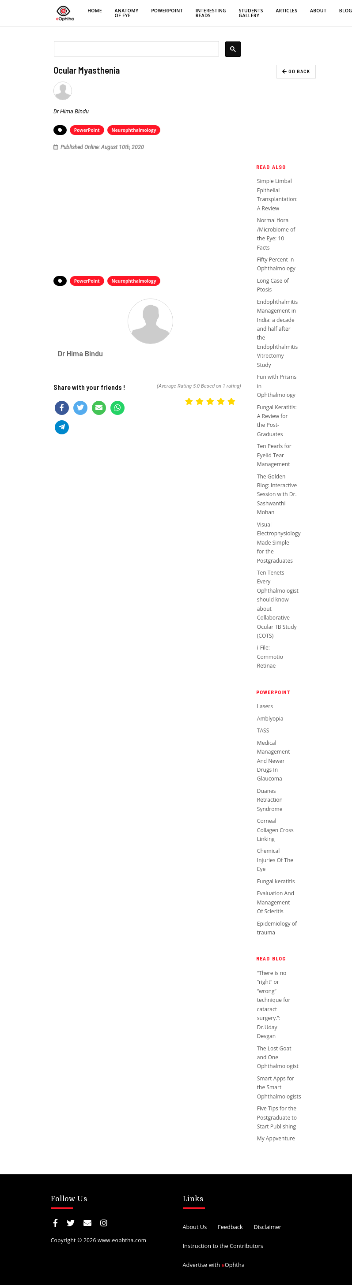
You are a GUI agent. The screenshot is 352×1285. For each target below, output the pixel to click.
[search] (135, 49)
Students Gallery (251, 12)
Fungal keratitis (276, 881)
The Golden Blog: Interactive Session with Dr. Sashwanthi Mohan (277, 494)
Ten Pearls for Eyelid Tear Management (274, 455)
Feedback (230, 1227)
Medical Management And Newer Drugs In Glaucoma (273, 761)
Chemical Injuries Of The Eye (275, 860)
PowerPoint (167, 10)
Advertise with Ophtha (214, 1265)
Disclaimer (267, 1227)
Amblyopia (270, 718)
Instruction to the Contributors (223, 1246)
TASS (264, 730)
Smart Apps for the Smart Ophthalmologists (279, 1087)
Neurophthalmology (134, 130)
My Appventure (276, 1138)
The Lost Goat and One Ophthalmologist (278, 1057)
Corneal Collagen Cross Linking (275, 830)
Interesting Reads (211, 12)
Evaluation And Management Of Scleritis (275, 902)
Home (94, 10)
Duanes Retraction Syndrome (270, 800)
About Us (195, 1227)
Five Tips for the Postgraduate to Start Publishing (277, 1117)
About (318, 10)
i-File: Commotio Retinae (270, 656)
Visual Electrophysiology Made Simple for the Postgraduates (279, 542)
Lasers (265, 706)
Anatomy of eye (127, 12)
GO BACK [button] (296, 71)
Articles (286, 10)
